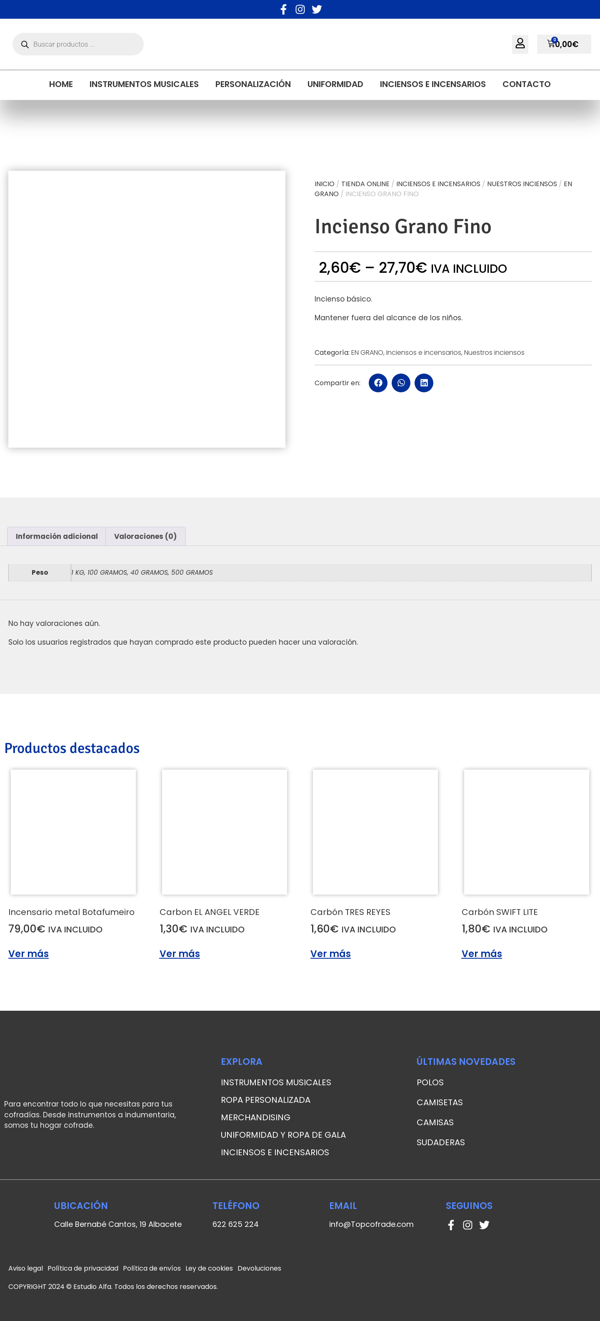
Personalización (253, 84)
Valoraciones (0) (145, 536)
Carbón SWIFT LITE (500, 912)
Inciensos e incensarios (433, 84)
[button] (378, 383)
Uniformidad (335, 84)
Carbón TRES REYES (350, 912)
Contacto (526, 84)
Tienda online (365, 184)
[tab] (57, 536)
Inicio (325, 184)
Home (61, 84)
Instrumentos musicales (144, 84)
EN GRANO (367, 352)
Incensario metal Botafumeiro (71, 912)
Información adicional (57, 536)
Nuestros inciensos (522, 184)
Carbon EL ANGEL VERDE (210, 912)
